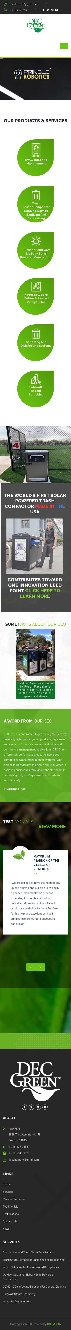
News (6, 1228)
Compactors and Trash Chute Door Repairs (28, 1252)
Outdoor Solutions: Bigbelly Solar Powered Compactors (28, 1277)
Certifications (11, 1214)
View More (52, 826)
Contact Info (10, 1221)
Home (6, 1184)
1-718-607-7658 (18, 9)
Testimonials (10, 1206)
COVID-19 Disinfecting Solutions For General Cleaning (34, 1286)
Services (8, 1191)
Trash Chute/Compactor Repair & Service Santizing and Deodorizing (36, 211)
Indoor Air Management (17, 1301)
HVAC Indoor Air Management (36, 161)
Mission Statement (14, 1199)
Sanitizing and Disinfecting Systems (36, 344)
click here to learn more (43, 593)
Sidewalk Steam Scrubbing (36, 390)
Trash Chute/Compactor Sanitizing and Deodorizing (34, 1259)
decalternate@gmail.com (24, 4)
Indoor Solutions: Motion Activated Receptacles (36, 298)
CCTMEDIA (54, 1324)
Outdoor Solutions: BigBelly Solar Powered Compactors (36, 253)
